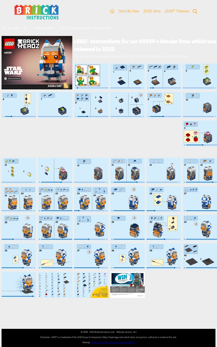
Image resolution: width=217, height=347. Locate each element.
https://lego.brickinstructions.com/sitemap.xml (113, 342)
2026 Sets (152, 11)
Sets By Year (129, 11)
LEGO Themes (177, 11)
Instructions (44, 28)
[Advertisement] (110, 138)
